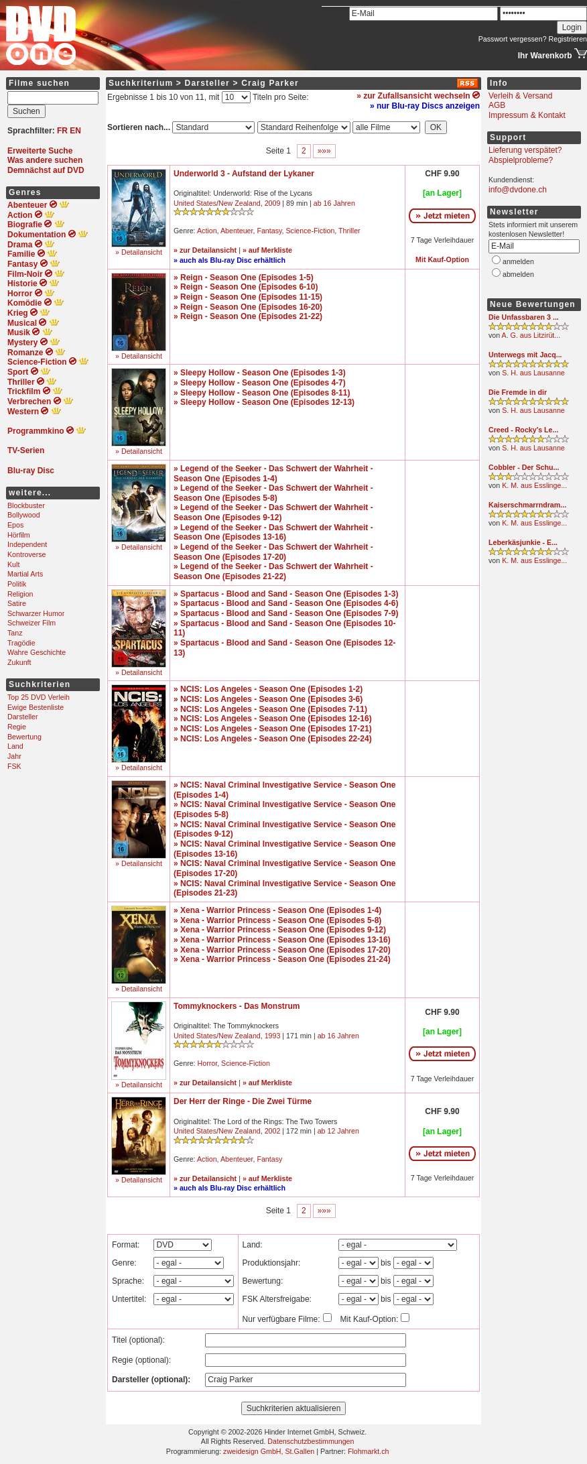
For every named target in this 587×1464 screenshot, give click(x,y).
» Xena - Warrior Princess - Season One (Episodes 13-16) (282, 939)
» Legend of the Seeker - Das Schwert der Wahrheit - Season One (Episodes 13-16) (273, 532)
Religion (20, 594)
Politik (16, 584)
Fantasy (269, 231)
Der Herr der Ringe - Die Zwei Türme (243, 1101)
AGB (496, 105)
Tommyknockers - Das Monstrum (237, 1006)
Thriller (349, 231)
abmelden (518, 274)
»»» (324, 151)
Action (207, 231)
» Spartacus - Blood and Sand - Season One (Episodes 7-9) (286, 613)
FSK (14, 766)
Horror (208, 1063)
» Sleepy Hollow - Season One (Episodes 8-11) (262, 393)
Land (15, 746)
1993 (273, 1036)
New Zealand (239, 203)
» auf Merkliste (267, 250)
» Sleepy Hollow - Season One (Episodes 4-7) (260, 382)
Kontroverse (26, 554)
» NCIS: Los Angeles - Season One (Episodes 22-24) (273, 738)
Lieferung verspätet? (525, 150)
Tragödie (21, 643)
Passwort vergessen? (512, 39)
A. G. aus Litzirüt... (531, 335)
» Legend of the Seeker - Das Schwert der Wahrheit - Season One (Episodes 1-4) (273, 473)
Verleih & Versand (520, 96)
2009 (273, 203)
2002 (273, 1131)
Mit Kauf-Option (442, 259)
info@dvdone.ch (517, 189)
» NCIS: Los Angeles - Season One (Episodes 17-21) (273, 728)
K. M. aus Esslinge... (534, 485)
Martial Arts (25, 574)
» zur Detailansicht (205, 250)
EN (75, 130)
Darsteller (22, 717)
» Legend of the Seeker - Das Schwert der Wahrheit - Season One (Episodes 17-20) (273, 552)
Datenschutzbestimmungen (310, 1441)
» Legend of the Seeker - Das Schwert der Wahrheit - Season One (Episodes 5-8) (273, 493)
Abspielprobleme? (520, 160)
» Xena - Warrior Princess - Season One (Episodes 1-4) (277, 910)
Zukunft (19, 662)
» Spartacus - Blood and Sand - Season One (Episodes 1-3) (286, 594)
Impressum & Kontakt (527, 115)
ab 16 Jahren (334, 203)
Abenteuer (236, 231)
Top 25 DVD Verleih (38, 697)
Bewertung (24, 737)
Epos (15, 525)
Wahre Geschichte (36, 652)
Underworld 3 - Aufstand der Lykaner (244, 173)
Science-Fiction (309, 231)
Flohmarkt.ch (368, 1451)
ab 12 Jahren (338, 1131)
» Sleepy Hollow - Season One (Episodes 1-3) (260, 372)
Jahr (14, 756)
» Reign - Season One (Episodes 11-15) (248, 297)
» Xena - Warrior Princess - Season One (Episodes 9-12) (280, 929)
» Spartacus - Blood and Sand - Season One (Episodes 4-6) (286, 603)
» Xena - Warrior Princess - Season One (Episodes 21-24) (282, 959)
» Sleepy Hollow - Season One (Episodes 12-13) (264, 402)
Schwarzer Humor (35, 613)
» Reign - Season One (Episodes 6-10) (246, 287)
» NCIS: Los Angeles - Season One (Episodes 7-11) (270, 709)
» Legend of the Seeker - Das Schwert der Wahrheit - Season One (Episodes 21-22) (273, 571)
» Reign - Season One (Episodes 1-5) (244, 277)
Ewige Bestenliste (35, 707)
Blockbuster (26, 505)
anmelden (518, 261)
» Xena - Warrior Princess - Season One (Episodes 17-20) (282, 950)
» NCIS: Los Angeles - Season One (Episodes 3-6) (268, 699)
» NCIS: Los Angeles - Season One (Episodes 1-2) (268, 689)
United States (195, 203)
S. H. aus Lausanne (533, 373)
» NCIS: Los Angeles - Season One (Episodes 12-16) (273, 718)
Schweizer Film (31, 623)
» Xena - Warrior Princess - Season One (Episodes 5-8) (277, 920)
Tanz (15, 633)
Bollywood (23, 515)
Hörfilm (18, 535)
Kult (13, 564)
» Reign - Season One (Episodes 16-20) (248, 307)
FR (62, 130)
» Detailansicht (138, 252)
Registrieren (568, 39)
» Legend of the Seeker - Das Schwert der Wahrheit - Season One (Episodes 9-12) (273, 512)
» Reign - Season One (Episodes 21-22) (248, 316)
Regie (16, 727)
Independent (27, 544)
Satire (16, 603)
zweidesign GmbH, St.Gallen (268, 1451)
